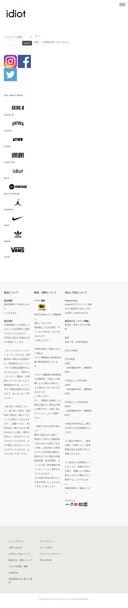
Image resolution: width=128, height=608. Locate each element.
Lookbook (13, 572)
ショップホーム (16, 541)
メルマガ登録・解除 (18, 566)
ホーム (37, 36)
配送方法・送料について (20, 560)
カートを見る (45, 547)
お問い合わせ (15, 547)
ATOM (48, 560)
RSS (41, 560)
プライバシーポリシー (50, 554)
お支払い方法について (19, 554)
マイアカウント (46, 541)
